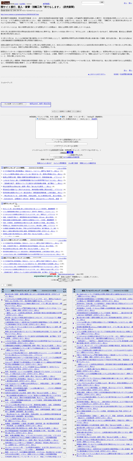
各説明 (94, 119)
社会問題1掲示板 (126, 74)
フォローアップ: (6, 82)
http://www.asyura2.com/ (66, 278)
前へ (130, 3)
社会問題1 (22, 4)
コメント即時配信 (60, 167)
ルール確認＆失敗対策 (71, 161)
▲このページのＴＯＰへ (96, 74)
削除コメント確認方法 (88, 167)
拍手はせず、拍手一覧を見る (40, 104)
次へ (125, 3)
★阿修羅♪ (46, 4)
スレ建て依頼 (73, 167)
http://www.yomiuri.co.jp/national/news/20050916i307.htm (20, 14)
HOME (16, 4)
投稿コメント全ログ (44, 167)
